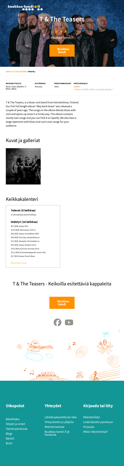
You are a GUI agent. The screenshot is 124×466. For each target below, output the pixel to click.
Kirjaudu (88, 427)
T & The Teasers (19, 71)
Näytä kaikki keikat (19, 263)
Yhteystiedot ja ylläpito (59, 422)
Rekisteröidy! (91, 417)
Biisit (9, 443)
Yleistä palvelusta (16, 429)
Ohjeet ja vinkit (15, 424)
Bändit (10, 438)
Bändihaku (12, 419)
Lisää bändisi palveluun (98, 422)
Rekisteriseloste (54, 427)
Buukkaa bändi (63, 50)
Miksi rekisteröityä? (95, 432)
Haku (8, 71)
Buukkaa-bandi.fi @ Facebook (57, 433)
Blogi (9, 434)
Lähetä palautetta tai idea (61, 417)
